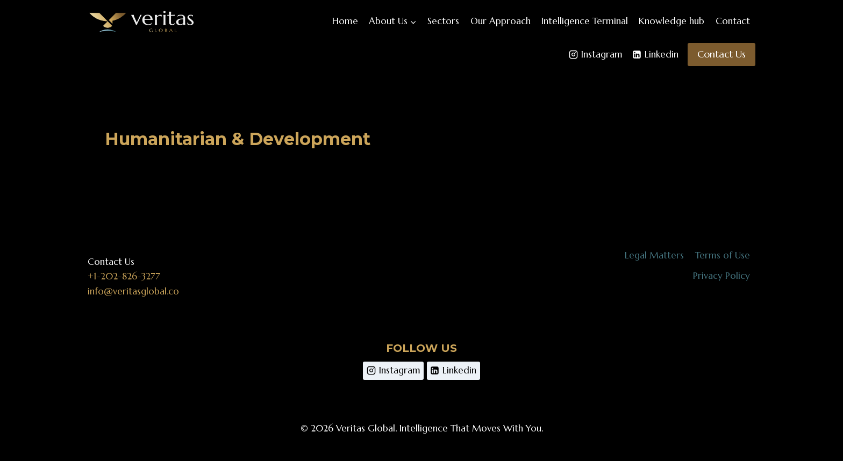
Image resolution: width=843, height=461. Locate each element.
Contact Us (721, 54)
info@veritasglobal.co (133, 291)
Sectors (443, 21)
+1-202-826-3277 (124, 276)
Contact (733, 21)
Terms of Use (722, 255)
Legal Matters (654, 255)
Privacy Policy (721, 276)
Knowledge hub (671, 21)
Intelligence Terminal (584, 21)
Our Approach (500, 21)
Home (345, 21)
